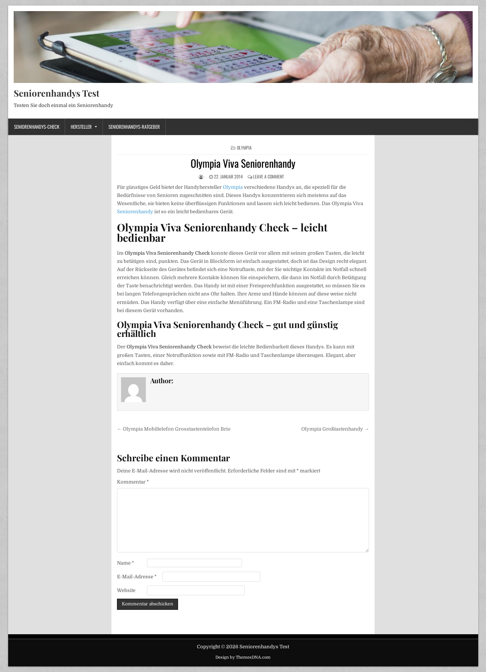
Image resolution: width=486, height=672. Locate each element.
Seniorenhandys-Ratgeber (134, 126)
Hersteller (81, 126)
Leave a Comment (268, 176)
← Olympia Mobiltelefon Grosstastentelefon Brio (174, 429)
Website (126, 590)
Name (125, 563)
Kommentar (133, 482)
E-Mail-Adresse (137, 576)
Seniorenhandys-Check (36, 126)
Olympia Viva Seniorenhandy (243, 163)
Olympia (244, 147)
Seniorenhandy (135, 211)
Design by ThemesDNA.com (243, 657)
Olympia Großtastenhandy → (335, 429)
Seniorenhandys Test (56, 93)
